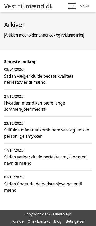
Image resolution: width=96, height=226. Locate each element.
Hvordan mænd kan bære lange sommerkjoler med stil (34, 106)
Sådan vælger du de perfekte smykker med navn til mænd (45, 160)
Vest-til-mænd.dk (28, 6)
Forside (17, 221)
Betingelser (75, 221)
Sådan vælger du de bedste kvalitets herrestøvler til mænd (38, 79)
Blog (58, 221)
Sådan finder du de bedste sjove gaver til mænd (43, 187)
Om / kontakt (39, 221)
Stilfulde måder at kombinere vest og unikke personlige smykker (46, 133)
